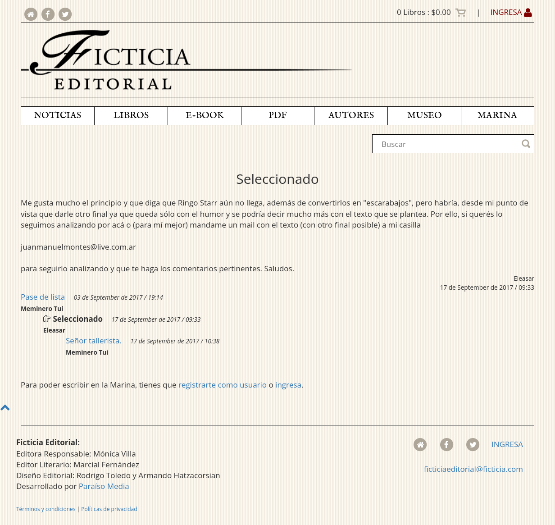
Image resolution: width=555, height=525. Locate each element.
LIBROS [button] (131, 115)
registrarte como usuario (222, 384)
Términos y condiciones (45, 509)
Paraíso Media (104, 486)
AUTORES (351, 115)
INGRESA (511, 12)
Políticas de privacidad (109, 509)
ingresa (288, 384)
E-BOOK (204, 115)
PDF (277, 115)
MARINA (497, 115)
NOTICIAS (57, 115)
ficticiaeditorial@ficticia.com (473, 469)
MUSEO (424, 115)
